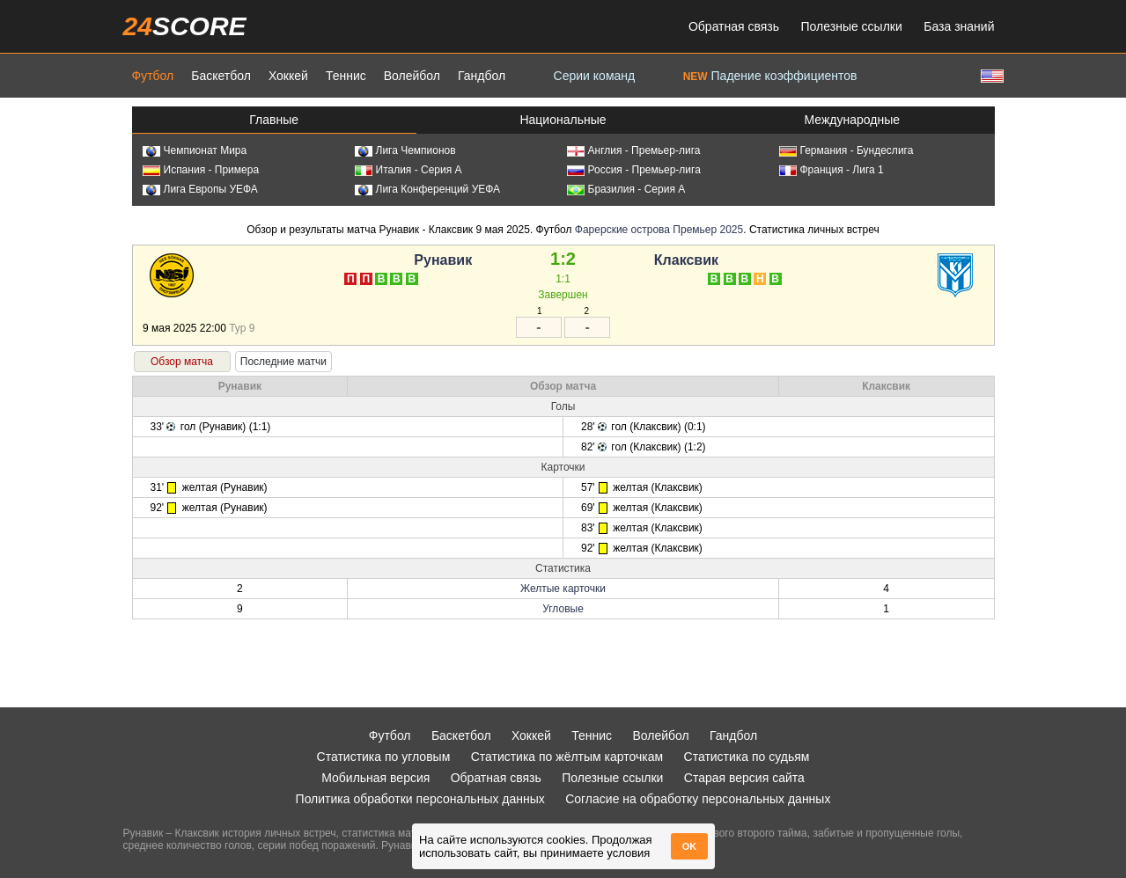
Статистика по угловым (384, 757)
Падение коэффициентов (770, 76)
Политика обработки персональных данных (420, 799)
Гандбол (481, 76)
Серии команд (595, 76)
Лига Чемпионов (405, 150)
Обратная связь (733, 26)
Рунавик (443, 259)
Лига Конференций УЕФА (428, 189)
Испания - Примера (201, 170)
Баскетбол (221, 76)
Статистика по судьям (747, 757)
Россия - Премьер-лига (634, 170)
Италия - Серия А (408, 170)
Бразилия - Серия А (626, 189)
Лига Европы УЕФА (200, 189)
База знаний (959, 26)
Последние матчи (283, 361)
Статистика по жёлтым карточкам (567, 757)
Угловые (563, 609)
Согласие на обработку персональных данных (697, 799)
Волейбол (412, 76)
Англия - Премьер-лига (634, 150)
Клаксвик (686, 259)
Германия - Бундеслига (846, 150)
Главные (273, 120)
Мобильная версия (375, 778)
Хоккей (288, 76)
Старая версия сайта (744, 778)
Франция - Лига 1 (831, 170)
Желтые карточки (563, 588)
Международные (853, 120)
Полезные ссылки (851, 26)
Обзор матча (182, 361)
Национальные (562, 120)
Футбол (153, 76)
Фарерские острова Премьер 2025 (659, 229)
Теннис (346, 76)
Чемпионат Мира (195, 150)
